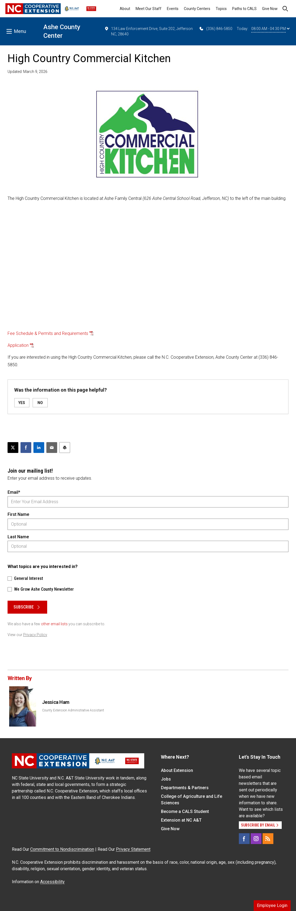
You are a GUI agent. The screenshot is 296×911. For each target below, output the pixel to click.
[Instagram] (256, 838)
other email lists (54, 624)
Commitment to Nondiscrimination (62, 849)
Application (18, 345)
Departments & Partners (185, 787)
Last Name (18, 536)
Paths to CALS (244, 8)
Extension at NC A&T (181, 820)
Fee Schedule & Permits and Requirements (48, 333)
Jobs (166, 779)
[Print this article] (64, 447)
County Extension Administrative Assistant (73, 710)
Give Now (270, 8)
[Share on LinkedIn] (38, 447)
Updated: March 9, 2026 (27, 71)
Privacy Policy (35, 635)
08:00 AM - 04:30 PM (270, 28)
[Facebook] (244, 838)
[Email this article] (51, 447)
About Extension (177, 770)
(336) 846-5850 (215, 28)
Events (172, 8)
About (125, 8)
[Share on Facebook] (25, 447)
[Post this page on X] (13, 447)
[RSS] (268, 838)
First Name (18, 514)
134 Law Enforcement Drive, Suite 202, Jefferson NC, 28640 (148, 31)
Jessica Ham (56, 702)
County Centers (197, 8)
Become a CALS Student (185, 811)
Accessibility (52, 881)
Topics (221, 8)
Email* (14, 492)
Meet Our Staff (148, 8)
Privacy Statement (133, 849)
